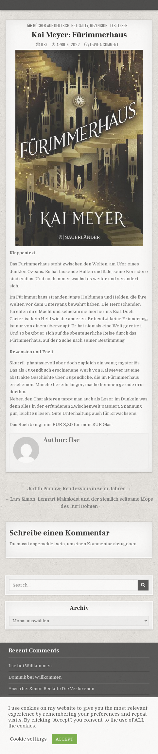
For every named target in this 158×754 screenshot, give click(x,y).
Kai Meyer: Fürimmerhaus (79, 35)
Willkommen (38, 665)
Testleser (119, 25)
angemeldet (42, 543)
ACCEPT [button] (64, 739)
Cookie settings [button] (28, 739)
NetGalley (79, 25)
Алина (15, 688)
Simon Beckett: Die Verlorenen (61, 688)
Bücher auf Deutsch (51, 25)
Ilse (44, 45)
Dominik (17, 677)
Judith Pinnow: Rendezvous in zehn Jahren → (79, 488)
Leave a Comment (104, 45)
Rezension (99, 25)
